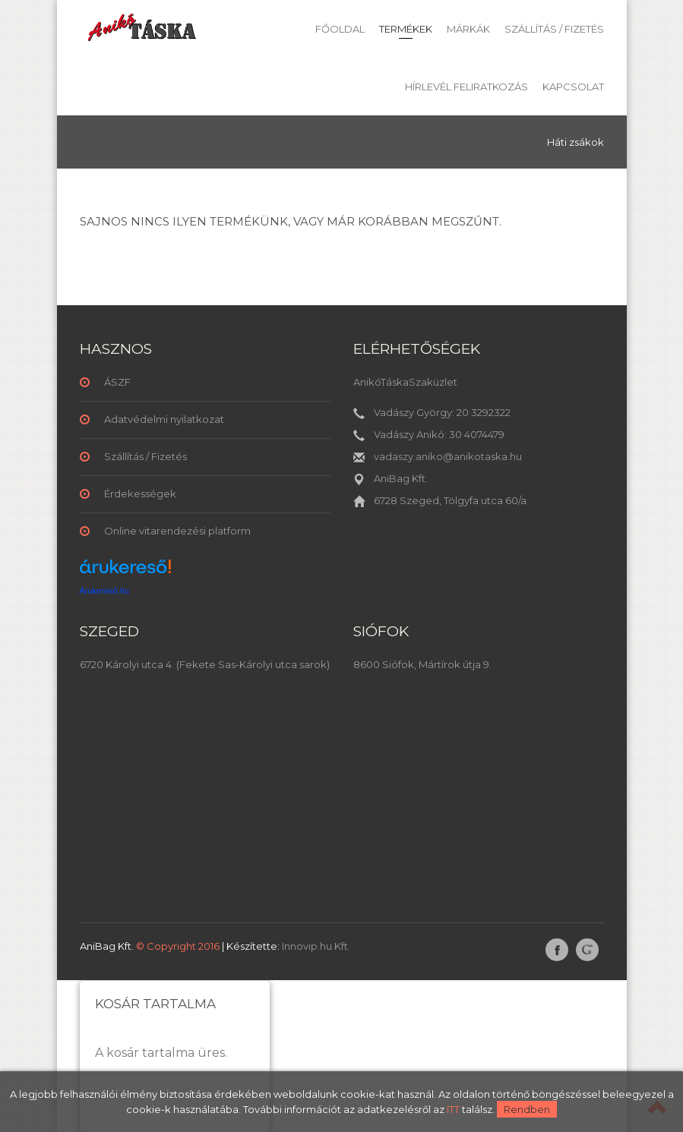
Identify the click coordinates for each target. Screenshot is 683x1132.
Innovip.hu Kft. (316, 946)
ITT (453, 1109)
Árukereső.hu (104, 590)
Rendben (527, 1109)
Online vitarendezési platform (177, 531)
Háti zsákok (575, 142)
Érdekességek (140, 493)
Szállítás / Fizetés (554, 29)
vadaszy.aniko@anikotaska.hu (448, 456)
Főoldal (340, 29)
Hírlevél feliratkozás (466, 86)
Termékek (405, 29)
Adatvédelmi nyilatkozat (164, 419)
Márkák (468, 29)
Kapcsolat (573, 86)
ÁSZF (117, 382)
